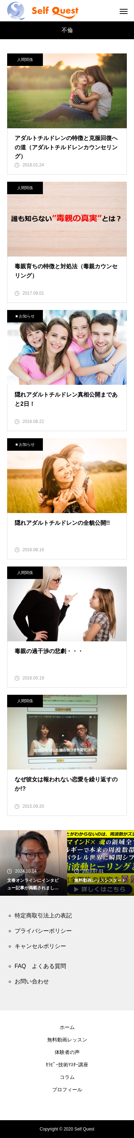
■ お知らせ (25, 316)
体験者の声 (67, 1052)
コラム (67, 1077)
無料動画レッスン (67, 1040)
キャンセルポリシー (40, 946)
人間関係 (25, 59)
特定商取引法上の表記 (43, 915)
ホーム (67, 1027)
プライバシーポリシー (43, 931)
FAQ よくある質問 (40, 966)
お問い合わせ (32, 981)
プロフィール (67, 1089)
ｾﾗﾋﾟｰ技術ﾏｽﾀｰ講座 (67, 1064)
